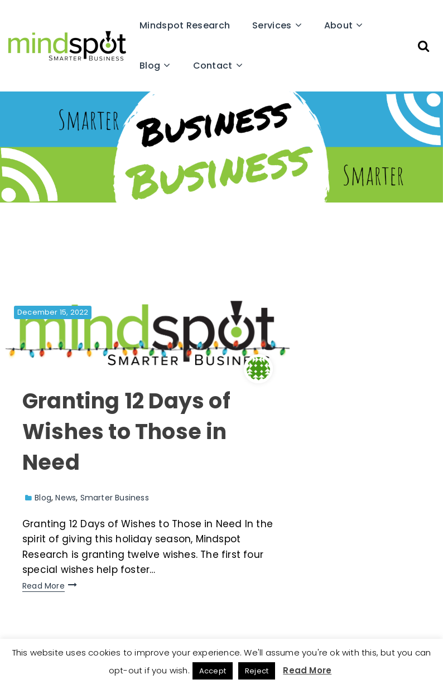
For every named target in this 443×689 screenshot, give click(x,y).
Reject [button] (256, 671)
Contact (213, 65)
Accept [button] (212, 671)
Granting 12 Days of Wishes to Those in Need (126, 431)
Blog (149, 65)
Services (271, 25)
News (65, 497)
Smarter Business (114, 497)
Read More (43, 585)
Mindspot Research (184, 25)
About (338, 25)
